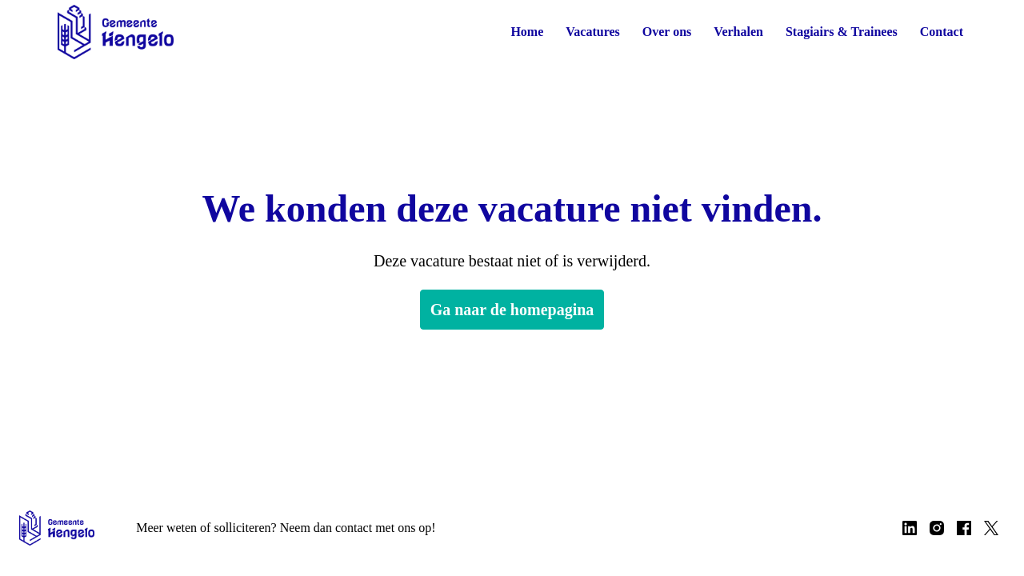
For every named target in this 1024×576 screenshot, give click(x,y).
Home (511, 31)
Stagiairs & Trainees (838, 31)
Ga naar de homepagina (512, 309)
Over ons (657, 31)
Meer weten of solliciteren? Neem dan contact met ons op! (298, 527)
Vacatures (580, 31)
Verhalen (732, 31)
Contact (941, 31)
